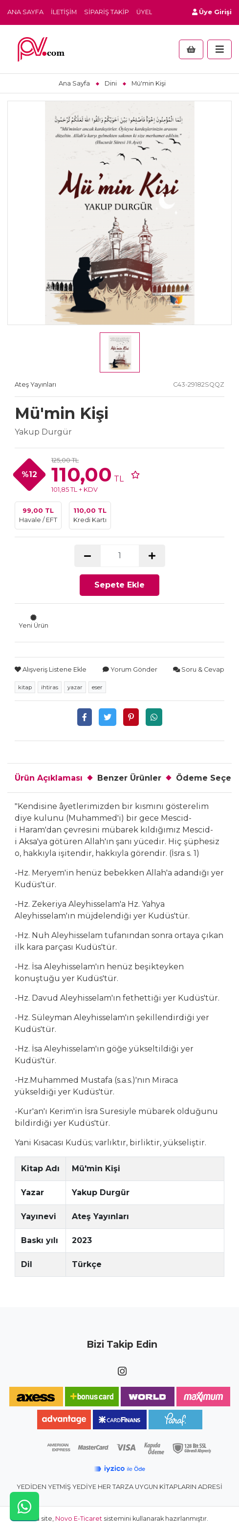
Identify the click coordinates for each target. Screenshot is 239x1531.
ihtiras (49, 687)
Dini (111, 83)
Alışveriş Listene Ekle (51, 669)
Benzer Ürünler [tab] (129, 778)
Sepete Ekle (119, 585)
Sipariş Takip (106, 12)
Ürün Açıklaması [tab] (49, 778)
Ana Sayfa (25, 12)
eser (97, 687)
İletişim (64, 12)
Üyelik (147, 12)
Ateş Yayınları (35, 384)
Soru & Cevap (198, 669)
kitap (25, 687)
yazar (75, 687)
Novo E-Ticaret (78, 1518)
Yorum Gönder (130, 669)
